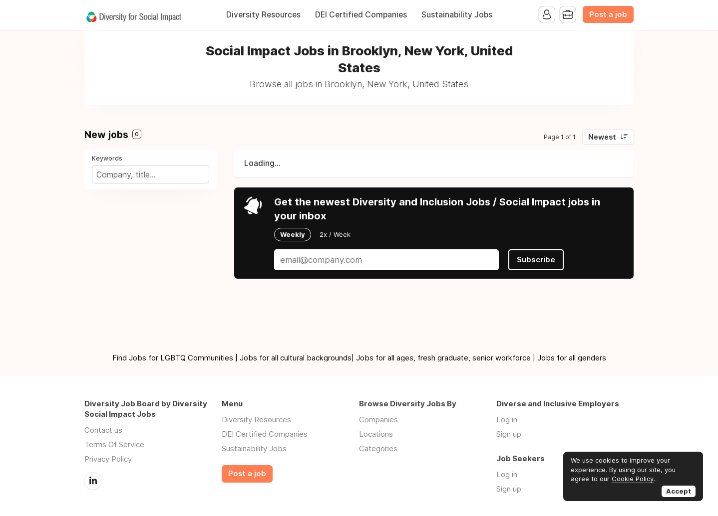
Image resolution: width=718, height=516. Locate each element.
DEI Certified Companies (361, 14)
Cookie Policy (633, 479)
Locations (376, 434)
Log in (506, 419)
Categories (378, 448)
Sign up (508, 434)
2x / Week (335, 234)
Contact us (103, 430)
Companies (378, 419)
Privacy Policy (108, 459)
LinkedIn (92, 481)
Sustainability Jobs (456, 14)
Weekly (292, 234)
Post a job (608, 14)
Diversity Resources (263, 14)
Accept (678, 491)
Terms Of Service (114, 444)
